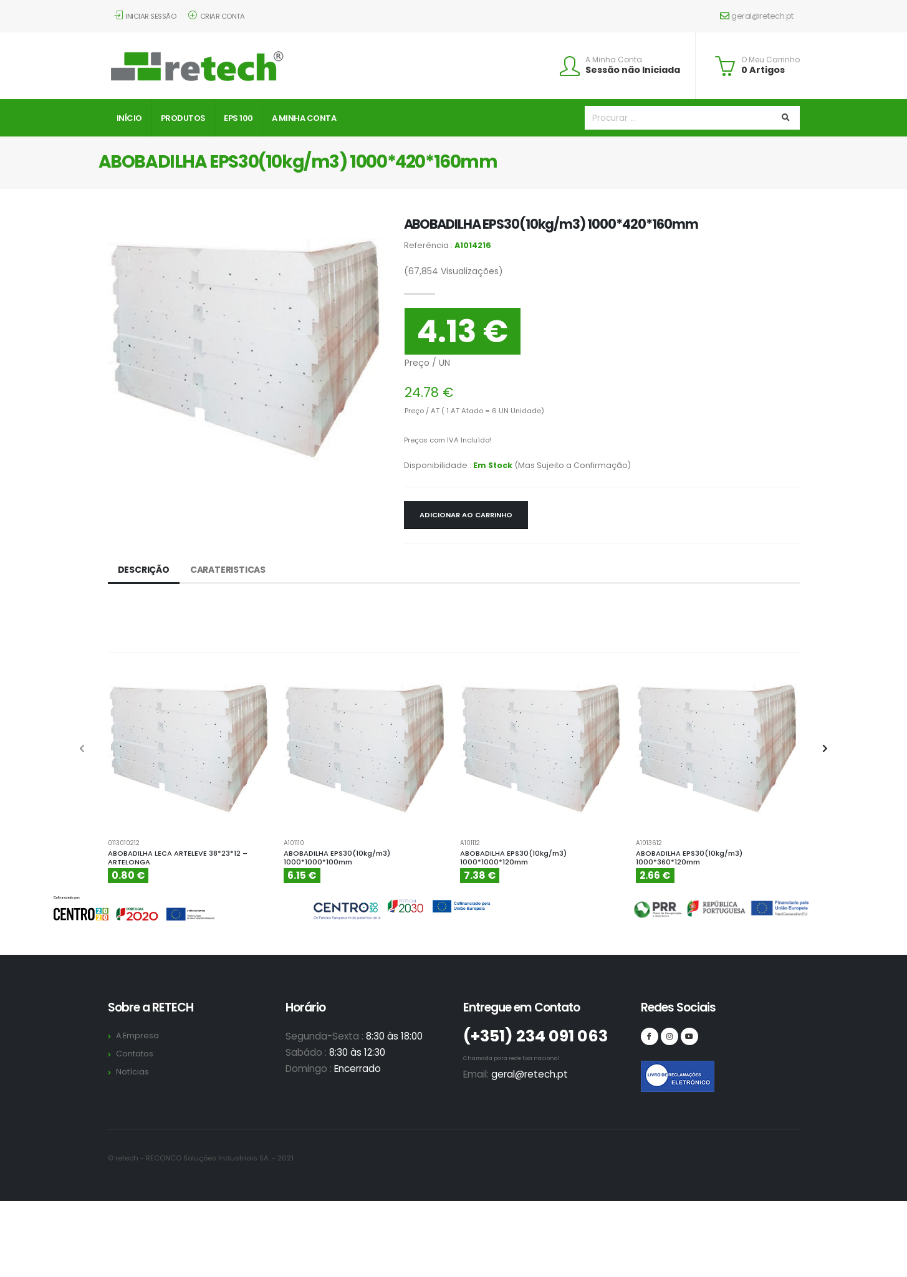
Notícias (132, 1071)
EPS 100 (238, 118)
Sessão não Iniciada (632, 70)
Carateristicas (228, 569)
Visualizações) (453, 271)
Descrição (144, 569)
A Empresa (137, 1035)
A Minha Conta (613, 59)
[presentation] (83, 749)
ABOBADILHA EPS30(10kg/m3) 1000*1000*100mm (337, 858)
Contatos (134, 1053)
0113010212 (124, 843)
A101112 (470, 843)
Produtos (183, 118)
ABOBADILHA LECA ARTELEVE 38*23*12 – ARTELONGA (177, 858)
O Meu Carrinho (770, 59)
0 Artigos (763, 70)
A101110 (294, 843)
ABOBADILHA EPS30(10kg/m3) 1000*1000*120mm (513, 858)
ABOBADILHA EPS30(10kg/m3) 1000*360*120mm (689, 858)
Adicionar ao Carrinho (466, 515)
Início (129, 118)
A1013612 (649, 843)
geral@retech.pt (757, 16)
